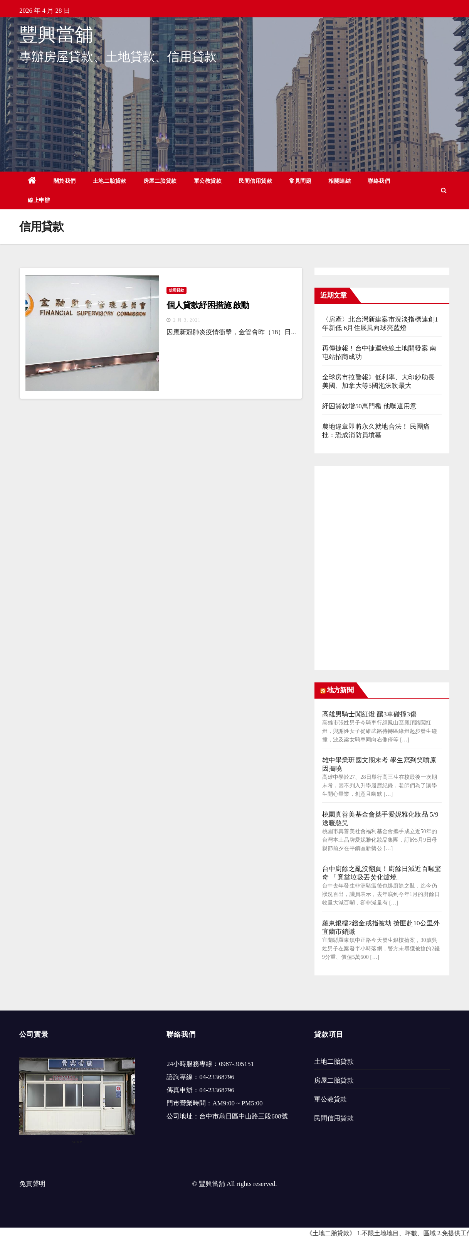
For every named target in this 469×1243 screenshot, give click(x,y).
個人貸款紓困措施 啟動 (207, 305)
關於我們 (65, 180)
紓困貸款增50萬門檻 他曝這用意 (369, 406)
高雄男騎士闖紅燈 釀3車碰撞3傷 (369, 714)
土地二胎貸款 (109, 180)
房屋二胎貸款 (160, 180)
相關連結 (339, 180)
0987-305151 (236, 1064)
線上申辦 (39, 200)
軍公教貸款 (208, 180)
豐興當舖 (56, 34)
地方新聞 (340, 690)
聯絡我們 (379, 180)
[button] (444, 190)
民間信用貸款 (255, 180)
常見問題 (300, 180)
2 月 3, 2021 (186, 320)
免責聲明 (32, 1183)
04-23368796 (216, 1077)
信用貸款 (176, 290)
